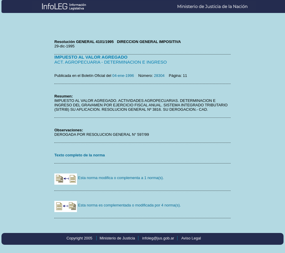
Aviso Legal (191, 238)
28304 (159, 75)
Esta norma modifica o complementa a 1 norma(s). (109, 178)
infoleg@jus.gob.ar (158, 238)
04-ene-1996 (123, 75)
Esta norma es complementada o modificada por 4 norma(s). (117, 205)
